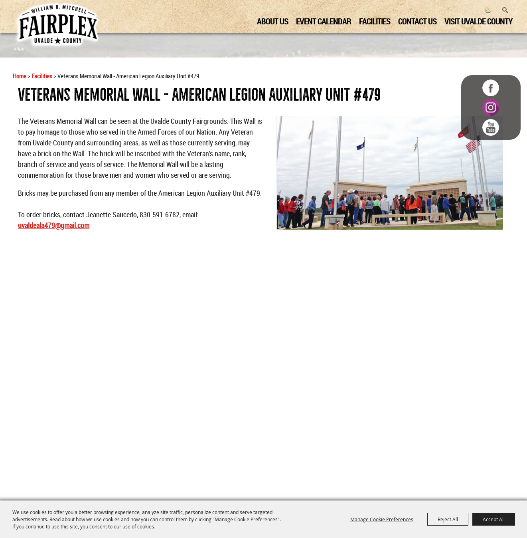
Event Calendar (320, 20)
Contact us (414, 20)
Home (19, 76)
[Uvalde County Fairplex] (58, 24)
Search (502, 9)
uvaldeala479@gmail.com (53, 225)
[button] (389, 173)
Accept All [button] (494, 519)
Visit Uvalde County (476, 20)
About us (269, 20)
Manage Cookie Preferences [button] (381, 519)
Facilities (371, 20)
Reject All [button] (448, 519)
